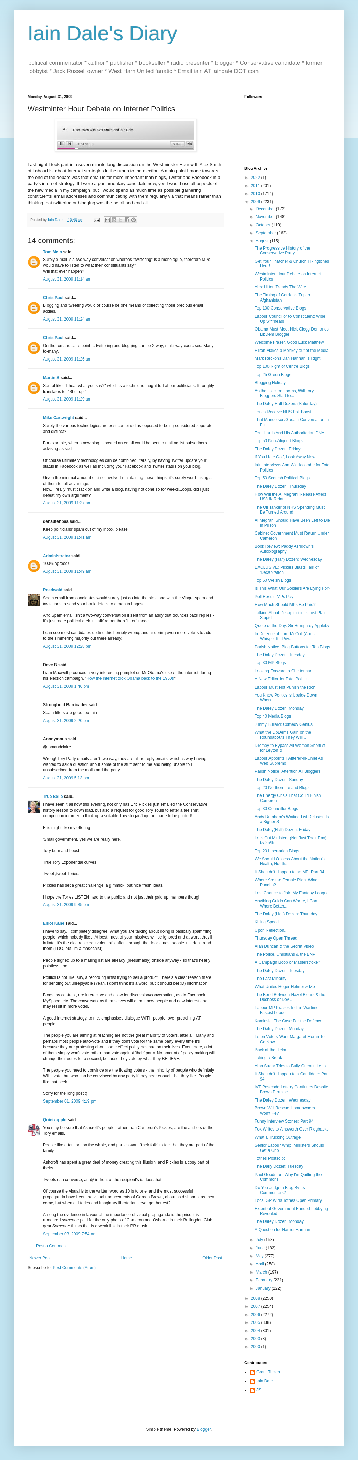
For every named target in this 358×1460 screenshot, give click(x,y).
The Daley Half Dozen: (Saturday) (286, 403)
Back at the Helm (270, 1049)
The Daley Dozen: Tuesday (280, 654)
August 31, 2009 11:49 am (67, 571)
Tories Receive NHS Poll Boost (283, 411)
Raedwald (52, 590)
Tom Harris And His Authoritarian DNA (289, 432)
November (266, 216)
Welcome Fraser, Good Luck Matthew (289, 342)
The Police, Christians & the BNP (285, 954)
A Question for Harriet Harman (282, 1229)
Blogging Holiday (270, 382)
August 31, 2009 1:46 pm (66, 686)
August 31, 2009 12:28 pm (67, 646)
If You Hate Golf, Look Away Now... (286, 457)
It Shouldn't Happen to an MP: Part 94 (289, 872)
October (264, 225)
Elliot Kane (53, 923)
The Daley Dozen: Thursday (280, 486)
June (261, 1248)
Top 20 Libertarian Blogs (277, 851)
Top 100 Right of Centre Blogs (282, 366)
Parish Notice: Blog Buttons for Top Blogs (292, 647)
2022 (256, 177)
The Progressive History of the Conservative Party (282, 250)
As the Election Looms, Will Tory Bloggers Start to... (284, 393)
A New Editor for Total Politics (282, 679)
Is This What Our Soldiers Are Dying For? (292, 588)
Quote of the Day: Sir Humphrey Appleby (292, 625)
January (264, 1288)
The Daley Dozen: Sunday (279, 779)
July (260, 1239)
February (264, 1280)
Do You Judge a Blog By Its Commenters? (280, 1190)
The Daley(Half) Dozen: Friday (282, 829)
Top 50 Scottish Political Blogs (282, 478)
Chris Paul (53, 297)
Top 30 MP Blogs (270, 662)
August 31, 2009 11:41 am (67, 537)
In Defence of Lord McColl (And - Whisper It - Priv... (285, 636)
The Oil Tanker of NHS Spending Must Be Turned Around (290, 510)
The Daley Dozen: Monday (279, 708)
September (266, 233)
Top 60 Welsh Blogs (273, 580)
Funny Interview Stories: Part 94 (284, 1121)
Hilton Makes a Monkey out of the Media (291, 350)
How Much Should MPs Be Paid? (285, 604)
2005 (256, 1322)
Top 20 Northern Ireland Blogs (282, 787)
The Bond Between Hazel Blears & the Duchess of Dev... (290, 997)
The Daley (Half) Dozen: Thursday (286, 914)
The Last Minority (270, 978)
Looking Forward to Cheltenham (284, 671)
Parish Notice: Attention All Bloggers (287, 771)
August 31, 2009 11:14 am (67, 279)
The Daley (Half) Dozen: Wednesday (288, 559)
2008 (256, 1298)
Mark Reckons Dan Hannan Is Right (287, 358)
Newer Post (40, 1258)
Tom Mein (52, 252)
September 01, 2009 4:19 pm (69, 1101)
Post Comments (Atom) (74, 1267)
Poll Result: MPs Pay (274, 596)
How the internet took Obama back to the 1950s (130, 678)
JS (258, 1390)
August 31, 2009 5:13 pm (66, 777)
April (260, 1263)
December (266, 208)
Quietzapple (54, 1119)
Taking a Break (268, 1057)
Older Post (212, 1258)
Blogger (204, 1429)
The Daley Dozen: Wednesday (283, 1100)
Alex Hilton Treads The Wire (280, 287)
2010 (256, 193)
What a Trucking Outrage (278, 1137)
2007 (256, 1306)
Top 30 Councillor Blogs (276, 808)
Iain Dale (264, 1381)
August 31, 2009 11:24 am (67, 319)
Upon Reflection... (271, 930)
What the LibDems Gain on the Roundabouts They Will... (283, 735)
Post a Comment (51, 1246)
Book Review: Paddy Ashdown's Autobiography (284, 549)
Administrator (56, 556)
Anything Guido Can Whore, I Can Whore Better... (286, 903)
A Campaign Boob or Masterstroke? (287, 962)
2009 (256, 201)
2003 (256, 1338)
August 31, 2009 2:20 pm (66, 720)
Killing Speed (267, 922)
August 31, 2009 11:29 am (67, 399)
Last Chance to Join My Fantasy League (292, 893)
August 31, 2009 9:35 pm (66, 904)
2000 (256, 1346)
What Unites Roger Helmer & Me (285, 986)
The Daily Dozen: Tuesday (279, 1166)
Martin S (51, 377)
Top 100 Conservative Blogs (280, 308)
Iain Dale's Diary (102, 33)
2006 (256, 1314)
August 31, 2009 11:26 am (67, 359)
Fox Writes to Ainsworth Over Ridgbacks (292, 1129)
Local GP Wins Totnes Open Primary (288, 1200)
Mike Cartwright (58, 417)
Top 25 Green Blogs (273, 374)
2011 (256, 185)
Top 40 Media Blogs (273, 716)
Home (126, 1258)
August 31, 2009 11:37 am (67, 502)
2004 (256, 1330)
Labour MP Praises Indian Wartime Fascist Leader (286, 1010)
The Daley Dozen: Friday (278, 449)
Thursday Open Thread (276, 938)
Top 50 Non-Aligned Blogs (279, 440)
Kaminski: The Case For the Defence (289, 1020)
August (263, 241)
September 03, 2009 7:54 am (69, 1233)
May (260, 1256)
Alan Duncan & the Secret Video (284, 946)
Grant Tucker (268, 1372)
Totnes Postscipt (270, 1158)
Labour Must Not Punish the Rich (285, 687)
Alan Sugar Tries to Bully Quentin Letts (290, 1066)
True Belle (53, 796)
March (262, 1272)
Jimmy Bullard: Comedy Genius (284, 724)
